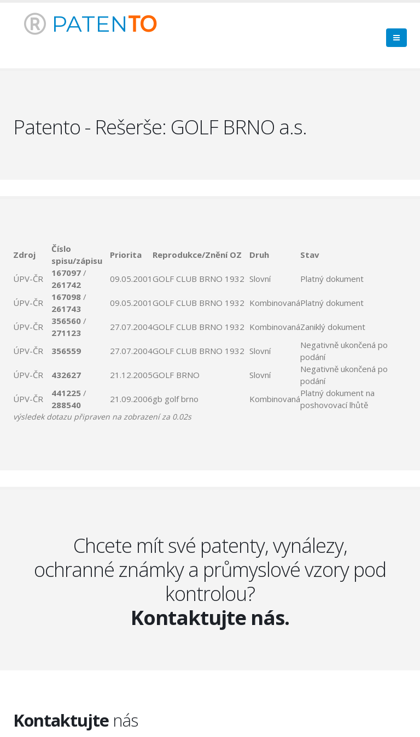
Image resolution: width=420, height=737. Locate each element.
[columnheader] (32, 255)
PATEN (90, 23)
